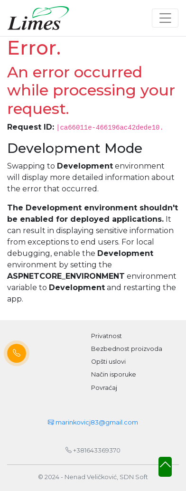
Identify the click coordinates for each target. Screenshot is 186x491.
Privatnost (106, 336)
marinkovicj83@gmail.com (93, 422)
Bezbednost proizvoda (126, 348)
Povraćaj (104, 387)
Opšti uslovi (108, 361)
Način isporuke (113, 374)
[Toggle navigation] (165, 18)
